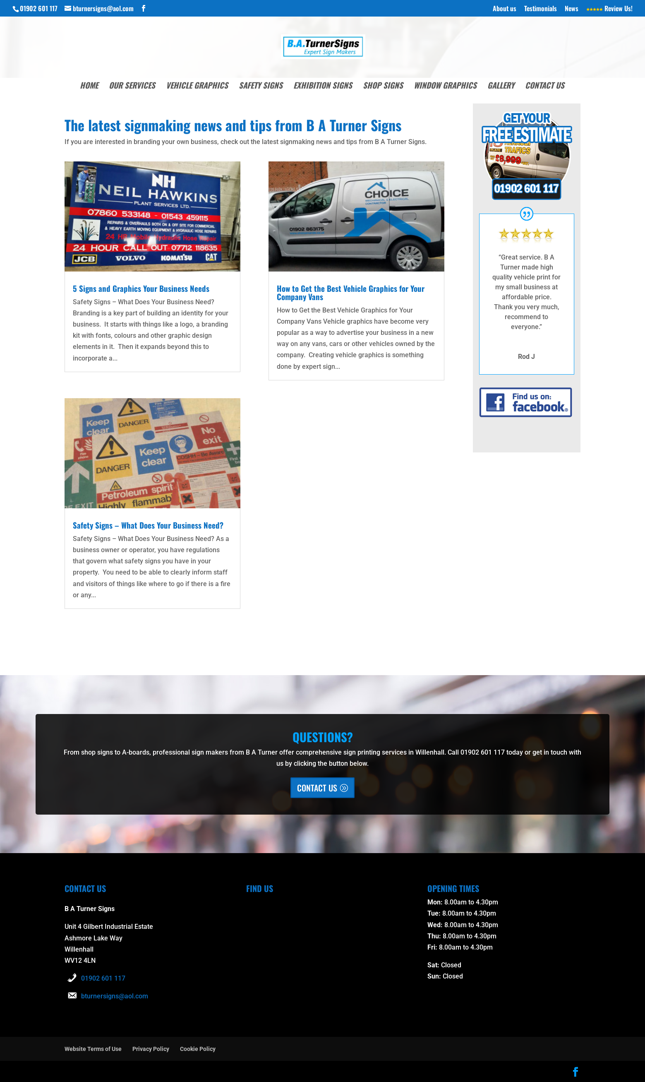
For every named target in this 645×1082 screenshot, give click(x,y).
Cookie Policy (198, 1049)
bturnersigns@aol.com (114, 996)
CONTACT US (317, 787)
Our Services (132, 86)
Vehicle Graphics (197, 86)
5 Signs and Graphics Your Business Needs (142, 288)
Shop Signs (383, 86)
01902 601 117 (103, 978)
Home (89, 86)
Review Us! (609, 9)
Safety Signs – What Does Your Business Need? (150, 525)
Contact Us (544, 86)
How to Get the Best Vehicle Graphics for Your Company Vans (353, 292)
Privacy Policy (150, 1049)
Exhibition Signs (322, 86)
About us (504, 9)
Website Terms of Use (93, 1049)
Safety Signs (261, 86)
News (571, 9)
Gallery (500, 86)
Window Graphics (445, 86)
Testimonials (540, 9)
